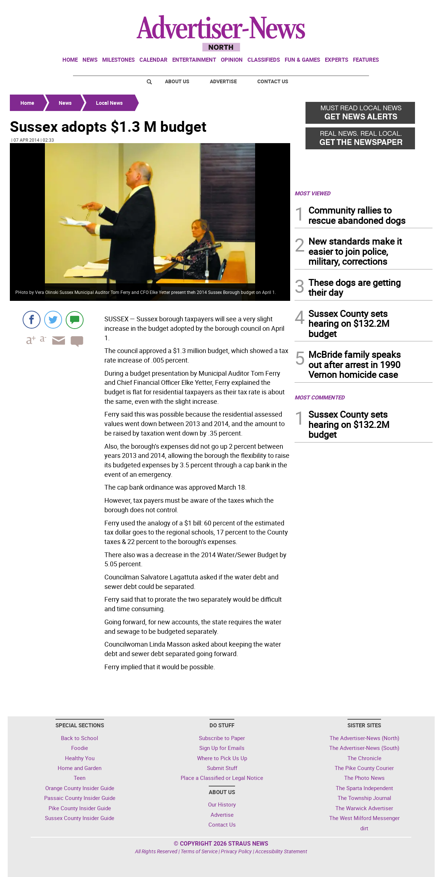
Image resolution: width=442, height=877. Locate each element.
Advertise (223, 81)
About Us (177, 81)
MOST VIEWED (312, 193)
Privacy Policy (236, 851)
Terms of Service (199, 851)
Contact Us (272, 81)
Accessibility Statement (281, 851)
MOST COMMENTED (320, 397)
